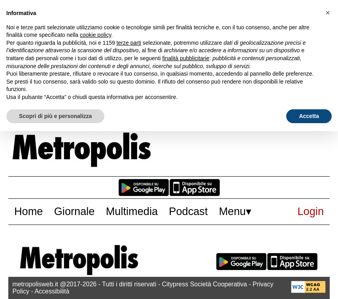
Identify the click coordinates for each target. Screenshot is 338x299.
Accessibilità (51, 291)
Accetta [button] (309, 116)
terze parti (129, 43)
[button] (327, 12)
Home (28, 211)
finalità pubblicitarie (186, 58)
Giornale (74, 211)
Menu (232, 211)
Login (311, 211)
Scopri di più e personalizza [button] (55, 116)
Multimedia (132, 211)
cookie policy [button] (95, 35)
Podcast (188, 211)
